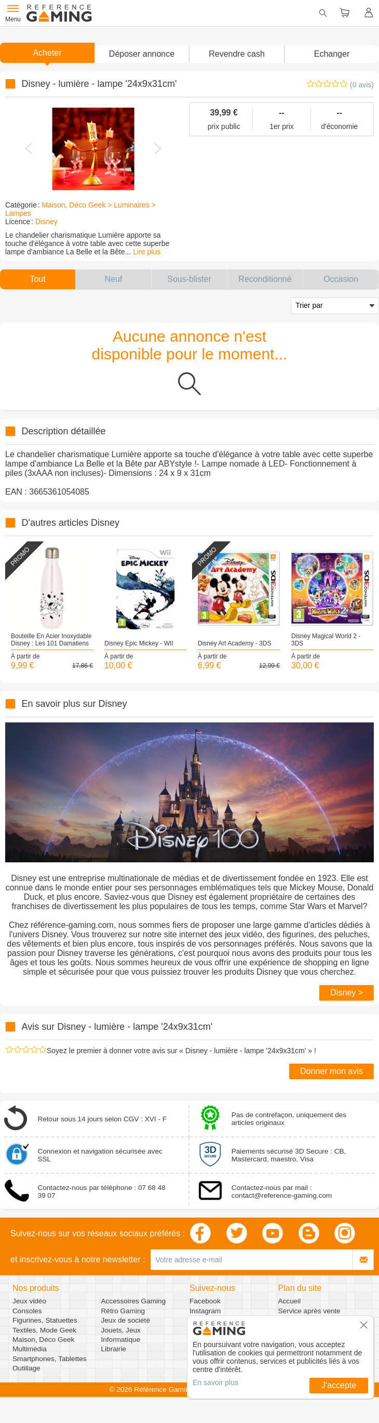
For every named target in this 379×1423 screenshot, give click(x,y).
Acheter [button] (47, 52)
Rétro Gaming (123, 1311)
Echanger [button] (332, 53)
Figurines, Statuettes (44, 1320)
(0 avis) (362, 85)
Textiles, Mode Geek (44, 1330)
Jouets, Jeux (121, 1330)
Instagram (205, 1311)
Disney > (346, 992)
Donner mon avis (331, 1071)
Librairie (113, 1349)
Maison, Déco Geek (43, 1339)
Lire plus (146, 252)
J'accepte (338, 1385)
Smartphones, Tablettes (49, 1359)
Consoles (27, 1311)
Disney (46, 221)
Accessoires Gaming (133, 1301)
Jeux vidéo (29, 1301)
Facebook (205, 1301)
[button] (141, 54)
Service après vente (309, 1311)
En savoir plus (215, 1382)
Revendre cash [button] (237, 53)
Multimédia (29, 1349)
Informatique (121, 1339)
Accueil (289, 1301)
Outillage (26, 1368)
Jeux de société (125, 1320)
